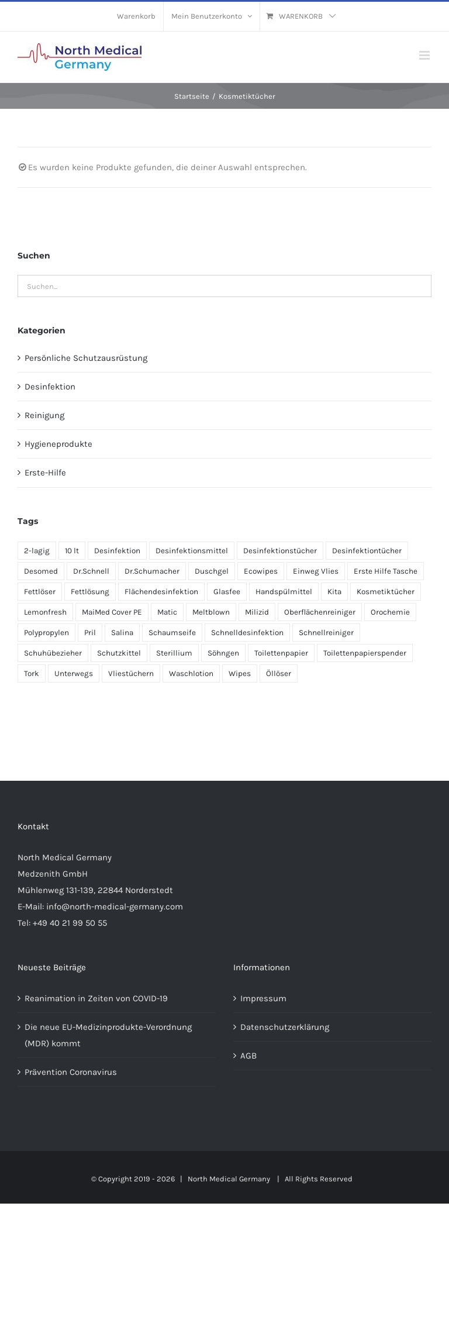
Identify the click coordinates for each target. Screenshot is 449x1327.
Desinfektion (50, 386)
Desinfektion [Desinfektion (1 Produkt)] (117, 550)
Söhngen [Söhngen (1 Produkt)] (223, 653)
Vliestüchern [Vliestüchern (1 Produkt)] (131, 673)
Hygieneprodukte (58, 444)
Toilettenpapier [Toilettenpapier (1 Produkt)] (281, 653)
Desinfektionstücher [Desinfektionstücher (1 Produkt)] (280, 550)
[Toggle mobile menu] (425, 55)
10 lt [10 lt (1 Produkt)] (72, 550)
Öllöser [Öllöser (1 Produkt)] (278, 673)
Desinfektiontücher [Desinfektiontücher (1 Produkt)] (367, 550)
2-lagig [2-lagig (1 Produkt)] (37, 550)
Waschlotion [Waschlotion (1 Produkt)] (191, 673)
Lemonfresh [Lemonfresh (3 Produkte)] (45, 612)
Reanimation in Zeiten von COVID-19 (96, 998)
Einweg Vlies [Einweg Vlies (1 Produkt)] (316, 571)
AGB (248, 1055)
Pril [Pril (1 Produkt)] (90, 632)
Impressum (263, 998)
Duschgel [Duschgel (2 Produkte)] (212, 571)
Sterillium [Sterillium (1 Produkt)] (174, 653)
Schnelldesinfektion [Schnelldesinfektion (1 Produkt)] (247, 632)
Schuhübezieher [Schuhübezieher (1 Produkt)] (53, 653)
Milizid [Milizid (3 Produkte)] (257, 612)
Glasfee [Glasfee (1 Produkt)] (226, 591)
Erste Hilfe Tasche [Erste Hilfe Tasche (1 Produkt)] (385, 571)
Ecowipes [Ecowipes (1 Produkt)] (261, 571)
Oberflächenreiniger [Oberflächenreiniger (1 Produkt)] (319, 612)
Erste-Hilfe (45, 472)
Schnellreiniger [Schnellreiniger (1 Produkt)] (326, 632)
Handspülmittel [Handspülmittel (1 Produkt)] (283, 591)
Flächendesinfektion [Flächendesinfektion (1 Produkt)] (161, 591)
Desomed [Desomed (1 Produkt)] (41, 571)
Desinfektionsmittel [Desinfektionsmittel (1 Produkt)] (192, 550)
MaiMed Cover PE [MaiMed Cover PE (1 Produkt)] (112, 612)
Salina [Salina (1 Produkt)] (122, 632)
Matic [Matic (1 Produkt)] (167, 612)
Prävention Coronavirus (71, 1072)
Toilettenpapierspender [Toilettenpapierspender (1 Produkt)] (364, 653)
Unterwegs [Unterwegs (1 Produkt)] (73, 673)
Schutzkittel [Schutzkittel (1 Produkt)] (119, 653)
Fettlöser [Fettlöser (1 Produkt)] (40, 591)
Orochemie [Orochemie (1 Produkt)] (390, 612)
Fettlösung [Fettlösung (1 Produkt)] (90, 591)
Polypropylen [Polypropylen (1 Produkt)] (46, 632)
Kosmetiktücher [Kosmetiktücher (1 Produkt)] (386, 591)
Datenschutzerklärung (284, 1027)
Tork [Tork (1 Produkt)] (31, 673)
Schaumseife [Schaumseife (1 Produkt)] (172, 632)
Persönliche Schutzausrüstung (86, 358)
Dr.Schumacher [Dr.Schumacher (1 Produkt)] (152, 571)
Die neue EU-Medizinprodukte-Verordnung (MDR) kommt (108, 1035)
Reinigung (44, 415)
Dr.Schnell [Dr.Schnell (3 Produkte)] (91, 571)
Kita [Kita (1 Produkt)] (334, 591)
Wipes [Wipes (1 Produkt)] (240, 673)
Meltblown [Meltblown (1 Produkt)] (211, 612)
